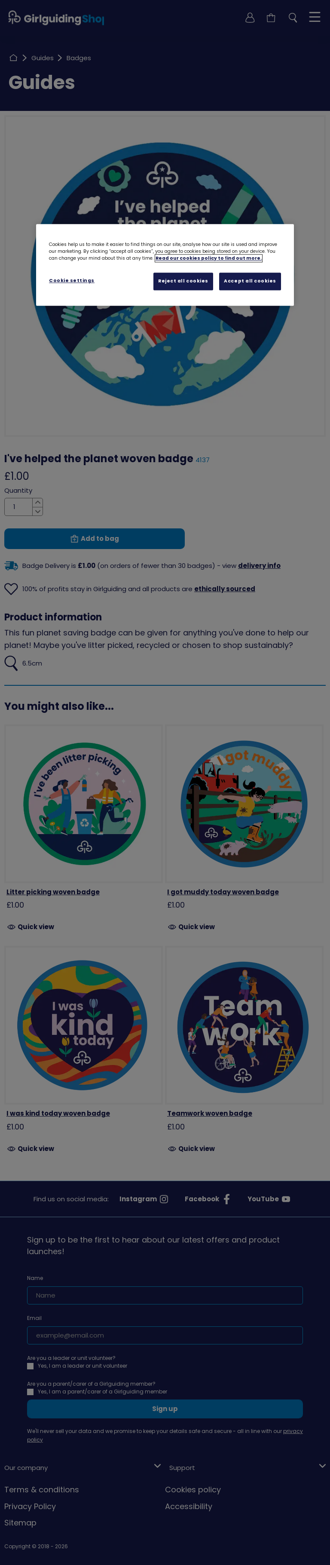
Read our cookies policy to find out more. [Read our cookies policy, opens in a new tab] (209, 258)
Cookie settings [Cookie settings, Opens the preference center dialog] (72, 280)
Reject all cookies (183, 281)
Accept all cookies (250, 281)
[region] (165, 265)
